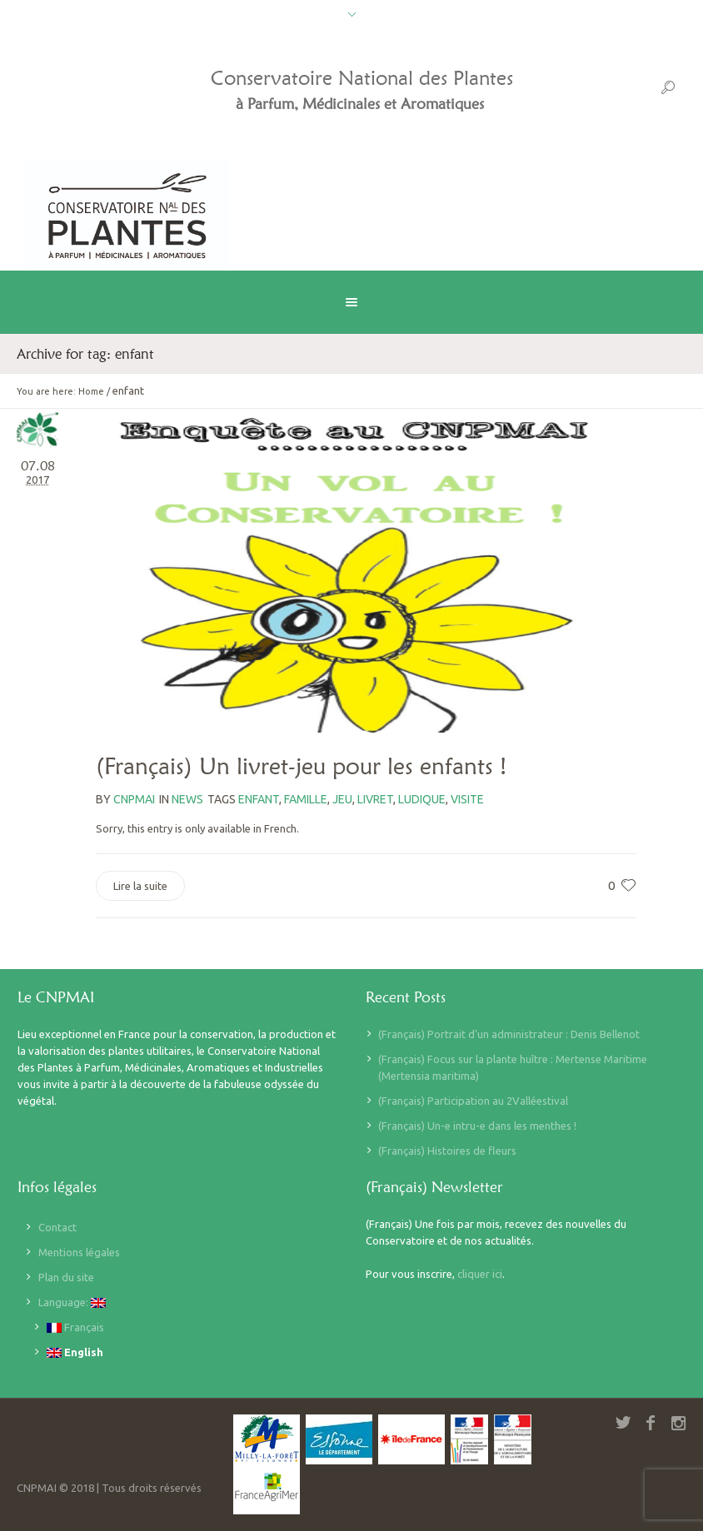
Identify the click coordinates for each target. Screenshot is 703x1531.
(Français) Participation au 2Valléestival (473, 1100)
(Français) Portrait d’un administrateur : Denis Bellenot (509, 1034)
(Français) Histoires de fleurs (447, 1150)
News (187, 799)
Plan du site (66, 1277)
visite (467, 799)
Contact (57, 1227)
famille (305, 799)
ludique (422, 799)
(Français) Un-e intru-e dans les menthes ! (477, 1125)
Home (91, 391)
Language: (72, 1302)
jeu (342, 799)
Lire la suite (140, 886)
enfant (258, 799)
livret (375, 799)
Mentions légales (79, 1252)
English (75, 1352)
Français (75, 1327)
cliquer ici (479, 1274)
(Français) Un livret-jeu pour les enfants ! (301, 766)
